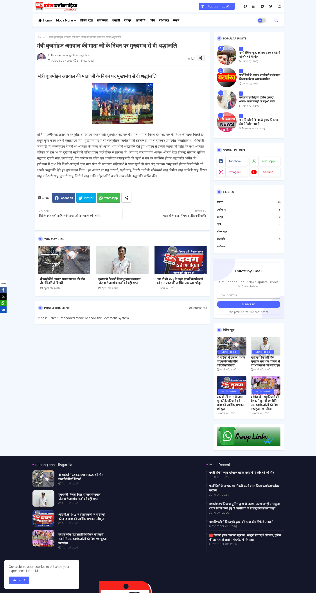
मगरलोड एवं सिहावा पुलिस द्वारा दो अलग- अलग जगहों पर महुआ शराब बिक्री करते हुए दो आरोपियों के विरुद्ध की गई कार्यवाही (259, 103)
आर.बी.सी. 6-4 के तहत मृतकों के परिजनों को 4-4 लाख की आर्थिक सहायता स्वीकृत (180, 281)
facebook (235, 161)
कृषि (152, 20)
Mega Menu (64, 20)
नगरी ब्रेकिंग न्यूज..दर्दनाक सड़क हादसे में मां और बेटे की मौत (259, 54)
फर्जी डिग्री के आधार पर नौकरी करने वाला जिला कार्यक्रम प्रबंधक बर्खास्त (259, 77)
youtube (268, 172)
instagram (235, 172)
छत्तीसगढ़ (102, 20)
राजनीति (140, 20)
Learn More (34, 571)
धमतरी (116, 20)
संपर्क (176, 20)
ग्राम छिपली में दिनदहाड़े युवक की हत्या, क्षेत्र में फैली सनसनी (258, 121)
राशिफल (164, 20)
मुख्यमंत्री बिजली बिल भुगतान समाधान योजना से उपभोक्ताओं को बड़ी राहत (119, 281)
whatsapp (268, 161)
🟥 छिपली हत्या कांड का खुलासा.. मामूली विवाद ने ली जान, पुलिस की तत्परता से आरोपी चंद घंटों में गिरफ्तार (245, 537)
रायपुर (127, 20)
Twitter (88, 198)
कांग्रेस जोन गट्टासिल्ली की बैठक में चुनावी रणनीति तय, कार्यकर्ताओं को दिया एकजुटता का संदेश (265, 403)
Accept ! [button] (19, 580)
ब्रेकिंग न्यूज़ (86, 20)
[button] (276, 20)
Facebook (66, 198)
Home (47, 20)
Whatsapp (111, 198)
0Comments (198, 308)
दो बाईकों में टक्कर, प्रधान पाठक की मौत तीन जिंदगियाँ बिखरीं (62, 281)
